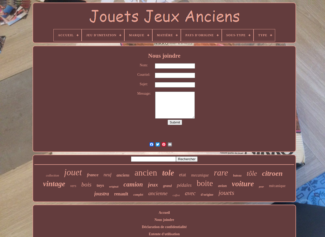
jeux (153, 184)
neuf (107, 174)
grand (167, 186)
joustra (101, 193)
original (114, 186)
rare (221, 172)
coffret (176, 195)
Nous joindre (164, 220)
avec (190, 193)
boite (205, 183)
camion (133, 184)
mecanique (200, 175)
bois (86, 184)
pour (261, 186)
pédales (184, 185)
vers (73, 186)
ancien (146, 172)
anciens (122, 175)
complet (138, 194)
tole (168, 172)
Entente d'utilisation (164, 234)
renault (121, 193)
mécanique (277, 186)
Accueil (164, 213)
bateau (237, 175)
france (92, 174)
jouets (226, 192)
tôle (252, 173)
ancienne (158, 193)
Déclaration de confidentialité (164, 227)
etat (182, 174)
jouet (73, 172)
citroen (272, 173)
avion (222, 186)
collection (52, 175)
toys (100, 185)
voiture (243, 183)
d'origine (207, 194)
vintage (54, 184)
